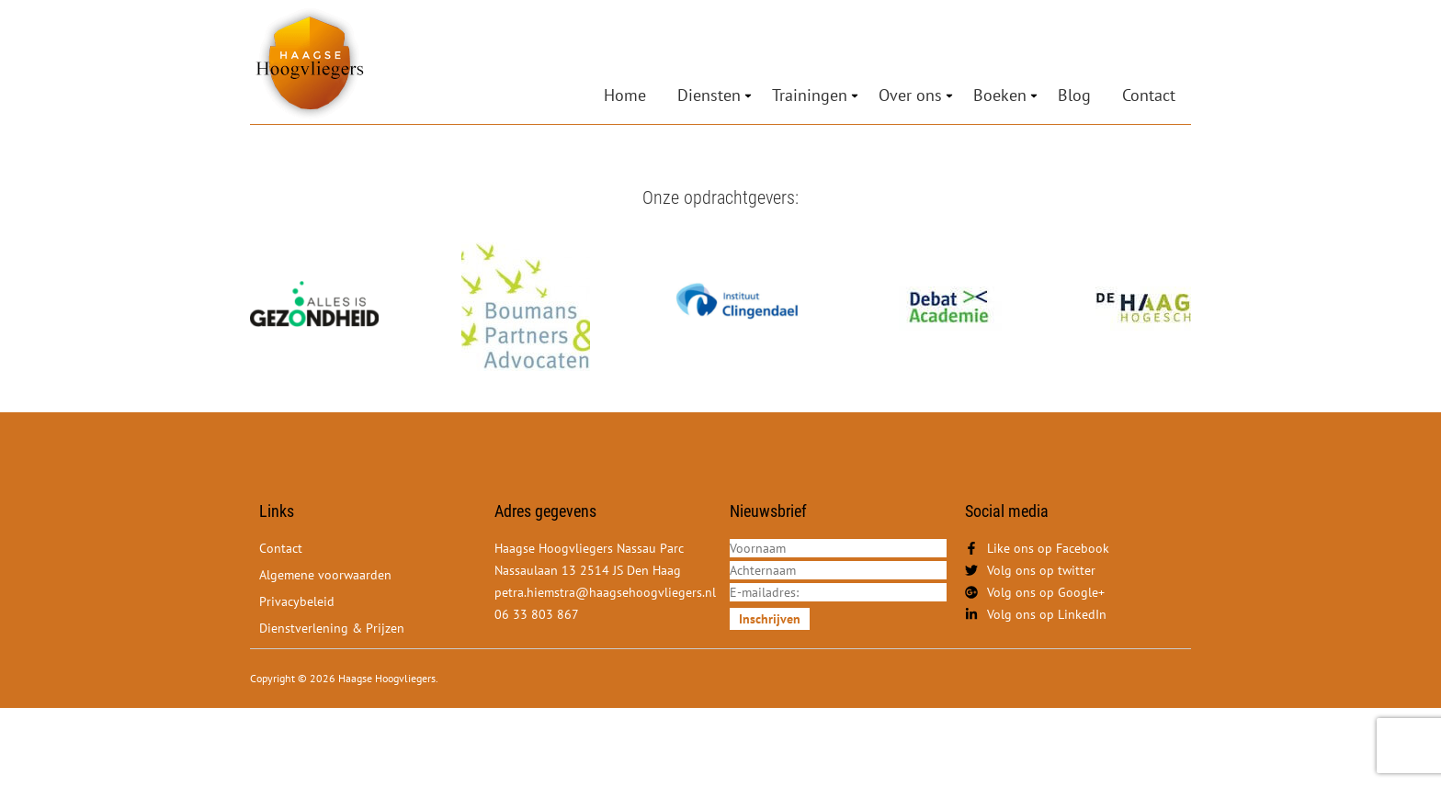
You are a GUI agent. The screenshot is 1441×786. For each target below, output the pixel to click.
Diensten (709, 95)
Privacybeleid (297, 601)
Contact (1148, 95)
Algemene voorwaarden (325, 575)
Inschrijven (769, 619)
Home (625, 95)
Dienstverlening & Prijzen (331, 628)
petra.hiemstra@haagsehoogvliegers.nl (605, 592)
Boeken (1000, 95)
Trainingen (809, 95)
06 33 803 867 (536, 614)
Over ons (910, 95)
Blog (1074, 95)
